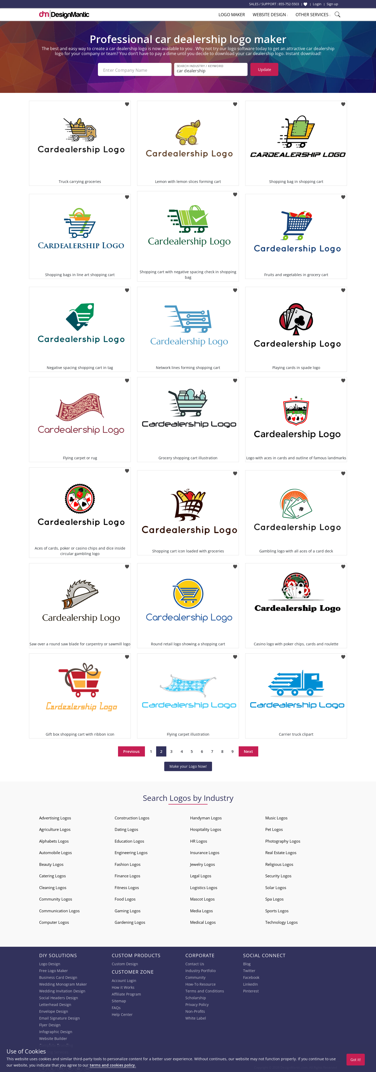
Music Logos (276, 816)
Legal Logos (200, 874)
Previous (131, 749)
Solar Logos (275, 886)
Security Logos (278, 874)
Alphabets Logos (54, 839)
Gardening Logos (130, 921)
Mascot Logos (202, 897)
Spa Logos (274, 897)
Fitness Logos (127, 886)
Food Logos (125, 897)
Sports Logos (277, 909)
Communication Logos (59, 909)
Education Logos (129, 839)
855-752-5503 (289, 4)
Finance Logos (127, 874)
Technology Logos (281, 921)
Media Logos (201, 909)
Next (248, 749)
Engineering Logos (131, 851)
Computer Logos (54, 921)
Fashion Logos (127, 862)
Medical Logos (203, 921)
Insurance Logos (204, 851)
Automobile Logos (55, 851)
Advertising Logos (55, 816)
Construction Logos (132, 816)
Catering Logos (52, 874)
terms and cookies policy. (113, 1065)
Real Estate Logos (280, 851)
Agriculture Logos (54, 828)
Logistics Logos (203, 886)
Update (264, 69)
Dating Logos (126, 828)
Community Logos (55, 897)
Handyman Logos (206, 816)
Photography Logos (282, 839)
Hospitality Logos (205, 828)
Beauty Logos (51, 862)
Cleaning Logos (52, 886)
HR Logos (198, 839)
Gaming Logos (127, 909)
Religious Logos (279, 862)
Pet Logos (274, 828)
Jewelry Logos (202, 862)
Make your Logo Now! (188, 764)
